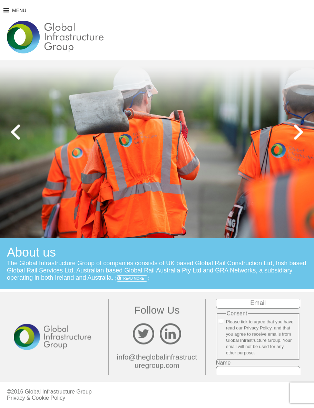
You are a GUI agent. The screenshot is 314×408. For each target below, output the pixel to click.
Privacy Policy (258, 327)
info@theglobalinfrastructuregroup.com (157, 361)
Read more (133, 278)
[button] (19, 10)
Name (223, 363)
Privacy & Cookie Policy (36, 398)
